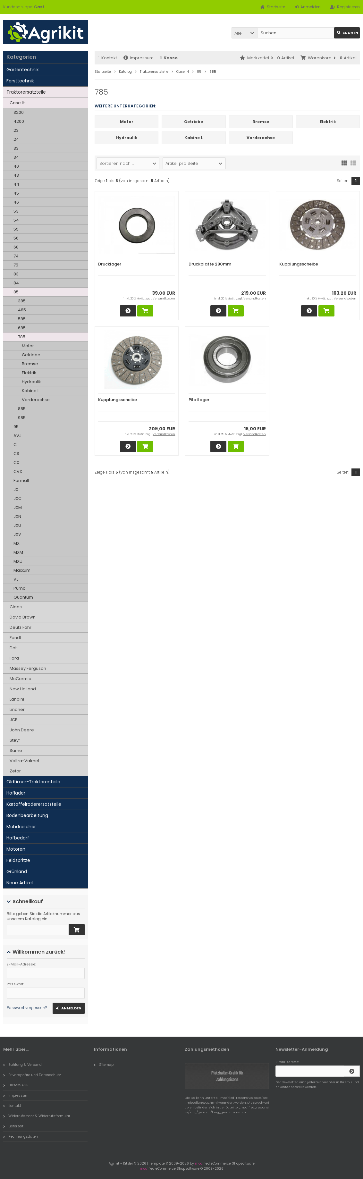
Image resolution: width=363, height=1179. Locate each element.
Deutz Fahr (20, 627)
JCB (14, 720)
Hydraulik (31, 382)
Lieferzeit (13, 1126)
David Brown (23, 617)
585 (22, 319)
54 (16, 220)
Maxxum (21, 570)
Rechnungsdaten (20, 1136)
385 (22, 301)
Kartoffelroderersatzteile (33, 804)
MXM (18, 552)
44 (16, 184)
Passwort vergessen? (27, 1007)
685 (22, 328)
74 (16, 256)
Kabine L (30, 391)
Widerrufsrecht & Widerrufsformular (36, 1115)
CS (16, 454)
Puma (19, 588)
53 (16, 211)
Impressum (138, 58)
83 (16, 274)
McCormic (20, 679)
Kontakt (107, 58)
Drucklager (109, 264)
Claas (16, 607)
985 (22, 418)
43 (16, 175)
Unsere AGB (15, 1085)
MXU (17, 561)
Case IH (18, 103)
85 (16, 292)
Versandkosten (164, 298)
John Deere (22, 730)
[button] (244, 32)
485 (22, 310)
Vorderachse (36, 400)
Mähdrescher (21, 826)
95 (16, 427)
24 (16, 139)
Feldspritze (18, 860)
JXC (17, 498)
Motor (28, 346)
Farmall (21, 480)
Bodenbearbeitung (27, 815)
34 (16, 157)
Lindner (17, 709)
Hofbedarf (17, 838)
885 (22, 409)
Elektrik (29, 373)
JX (15, 489)
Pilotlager (199, 400)
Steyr (15, 740)
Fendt (15, 638)
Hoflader (15, 793)
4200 (18, 121)
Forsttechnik (20, 81)
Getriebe (31, 355)
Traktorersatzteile (26, 92)
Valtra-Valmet (24, 761)
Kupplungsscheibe (298, 264)
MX (16, 543)
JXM (17, 507)
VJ (16, 579)
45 (16, 193)
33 (16, 148)
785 (21, 337)
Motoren (15, 849)
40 (16, 166)
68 (16, 247)
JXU (17, 525)
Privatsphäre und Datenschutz (32, 1074)
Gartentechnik (22, 69)
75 (15, 265)
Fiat (13, 648)
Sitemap (104, 1064)
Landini (17, 699)
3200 (18, 112)
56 (16, 238)
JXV (17, 534)
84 (16, 283)
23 (16, 130)
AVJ (17, 436)
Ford (14, 658)
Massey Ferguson (28, 668)
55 (16, 229)
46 (16, 202)
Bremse (30, 364)
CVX (17, 471)
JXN (17, 516)
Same (16, 750)
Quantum (23, 597)
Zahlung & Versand (22, 1064)
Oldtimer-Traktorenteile (33, 782)
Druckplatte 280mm (210, 264)
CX (16, 462)
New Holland (23, 689)
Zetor (15, 771)
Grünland (16, 871)
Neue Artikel (19, 883)
